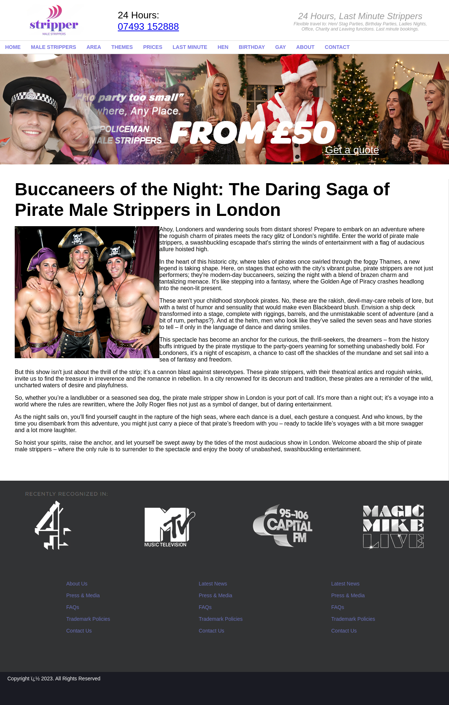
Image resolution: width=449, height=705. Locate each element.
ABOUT (305, 47)
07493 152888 (148, 26)
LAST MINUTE (190, 47)
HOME (13, 47)
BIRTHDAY (252, 47)
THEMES (122, 47)
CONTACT (337, 47)
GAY (280, 47)
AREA (93, 47)
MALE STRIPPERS (53, 47)
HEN (223, 47)
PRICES (152, 47)
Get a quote (352, 150)
